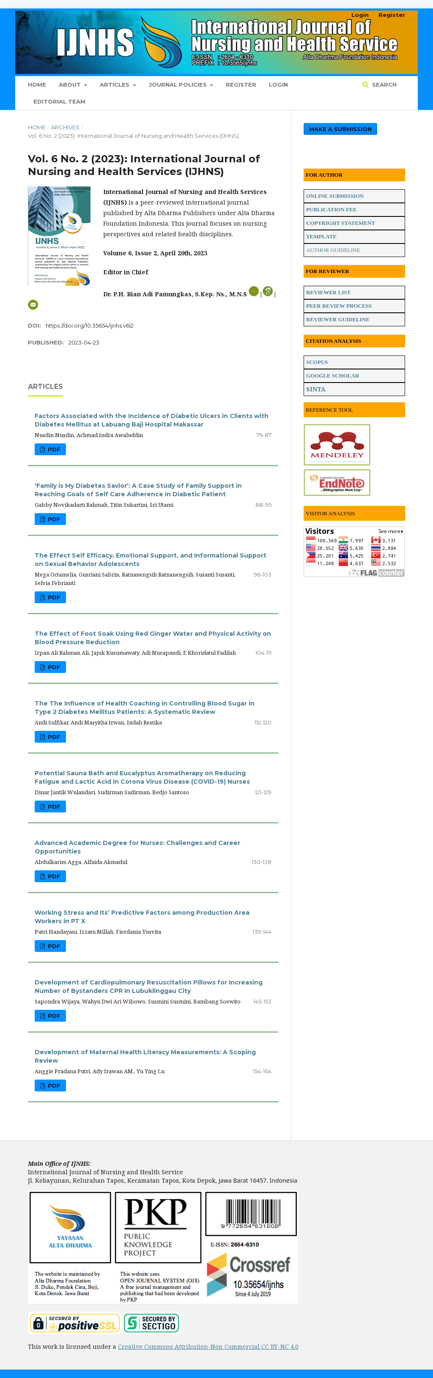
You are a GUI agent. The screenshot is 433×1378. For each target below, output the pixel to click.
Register (241, 84)
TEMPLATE (321, 236)
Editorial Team (59, 101)
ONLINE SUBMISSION (335, 196)
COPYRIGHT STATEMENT (340, 223)
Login (278, 84)
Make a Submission (340, 129)
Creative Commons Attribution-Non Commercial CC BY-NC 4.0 (208, 1346)
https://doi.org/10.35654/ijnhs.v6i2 (90, 325)
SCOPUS (317, 362)
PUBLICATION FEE (331, 209)
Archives (65, 127)
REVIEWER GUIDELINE (338, 319)
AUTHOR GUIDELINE (333, 250)
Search (383, 84)
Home (37, 84)
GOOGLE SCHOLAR (332, 375)
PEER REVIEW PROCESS (339, 306)
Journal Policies (178, 84)
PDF (53, 449)
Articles (115, 84)
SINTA (316, 389)
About (70, 84)
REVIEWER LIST (328, 292)
